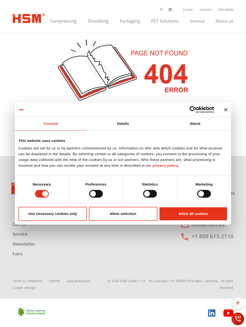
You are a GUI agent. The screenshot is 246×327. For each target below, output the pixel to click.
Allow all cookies (193, 214)
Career (188, 9)
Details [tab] (123, 123)
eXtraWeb (226, 9)
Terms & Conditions (27, 281)
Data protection (78, 281)
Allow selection (123, 214)
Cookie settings (24, 287)
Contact (206, 9)
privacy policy (165, 165)
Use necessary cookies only (52, 214)
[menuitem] (63, 20)
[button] (162, 9)
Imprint (54, 281)
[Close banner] (226, 109)
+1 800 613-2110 (212, 236)
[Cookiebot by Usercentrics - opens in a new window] (193, 109)
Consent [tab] (51, 123)
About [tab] (195, 123)
